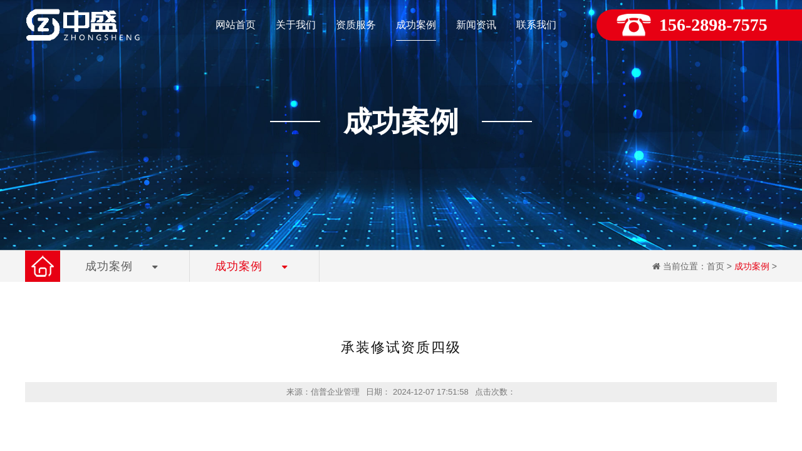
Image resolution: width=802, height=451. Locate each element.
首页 (715, 266)
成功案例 (751, 266)
